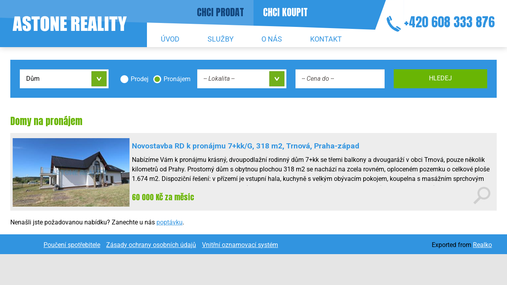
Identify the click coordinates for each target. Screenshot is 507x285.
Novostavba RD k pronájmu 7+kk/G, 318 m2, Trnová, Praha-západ (245, 145)
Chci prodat (220, 12)
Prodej (140, 79)
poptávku (169, 222)
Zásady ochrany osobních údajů (151, 245)
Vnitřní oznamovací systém (240, 245)
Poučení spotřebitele (72, 245)
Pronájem (177, 79)
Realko (482, 245)
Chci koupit (285, 12)
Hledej (440, 78)
